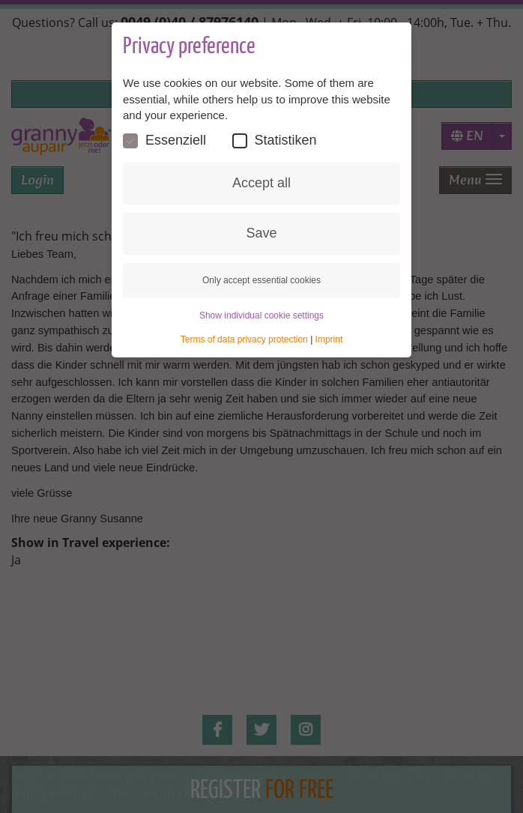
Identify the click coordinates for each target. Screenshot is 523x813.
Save (261, 233)
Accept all (261, 182)
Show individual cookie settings (261, 315)
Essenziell (164, 140)
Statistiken (274, 140)
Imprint (329, 339)
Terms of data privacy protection (244, 339)
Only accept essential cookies (261, 280)
